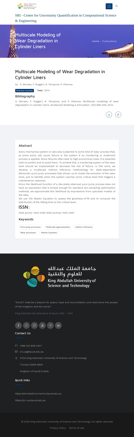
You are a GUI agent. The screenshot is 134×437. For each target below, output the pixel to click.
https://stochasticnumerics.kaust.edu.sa (38, 393)
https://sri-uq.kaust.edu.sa (30, 400)
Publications (109, 41)
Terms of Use (76, 427)
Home (95, 41)
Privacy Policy (58, 427)
